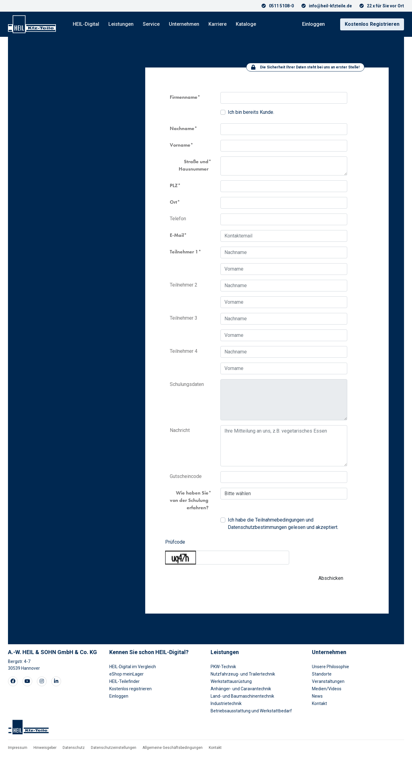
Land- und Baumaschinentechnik (242, 696)
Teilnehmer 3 (183, 318)
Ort (173, 202)
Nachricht (180, 430)
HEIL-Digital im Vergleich (132, 666)
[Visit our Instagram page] (42, 681)
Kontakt (319, 703)
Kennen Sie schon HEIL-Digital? (149, 652)
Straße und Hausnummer (193, 165)
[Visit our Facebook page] (12, 681)
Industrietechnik (226, 703)
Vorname (180, 145)
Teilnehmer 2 (183, 285)
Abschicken (330, 578)
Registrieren (372, 24)
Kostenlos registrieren (130, 688)
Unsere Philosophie (330, 666)
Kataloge (246, 24)
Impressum (17, 747)
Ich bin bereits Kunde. (251, 112)
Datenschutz (74, 747)
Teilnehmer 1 (184, 251)
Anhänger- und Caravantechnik (241, 688)
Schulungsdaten (187, 384)
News (317, 696)
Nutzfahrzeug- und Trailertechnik (243, 674)
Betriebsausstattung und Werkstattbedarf (251, 710)
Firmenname (183, 97)
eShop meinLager (126, 674)
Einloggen (313, 24)
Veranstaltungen (328, 681)
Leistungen (121, 24)
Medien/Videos (326, 688)
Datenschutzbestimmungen (257, 527)
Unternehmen (184, 24)
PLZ (174, 185)
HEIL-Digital (86, 24)
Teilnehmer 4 (183, 351)
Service (151, 24)
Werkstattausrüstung (231, 681)
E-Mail (177, 235)
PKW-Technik (223, 666)
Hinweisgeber (44, 747)
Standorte (322, 674)
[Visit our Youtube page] (27, 681)
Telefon (178, 219)
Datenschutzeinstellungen (113, 747)
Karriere (217, 24)
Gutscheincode (186, 476)
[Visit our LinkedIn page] (56, 681)
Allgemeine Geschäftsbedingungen (172, 747)
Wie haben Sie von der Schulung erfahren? (189, 500)
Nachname (182, 128)
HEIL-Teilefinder (124, 681)
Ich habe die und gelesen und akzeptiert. (283, 523)
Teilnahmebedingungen (280, 520)
